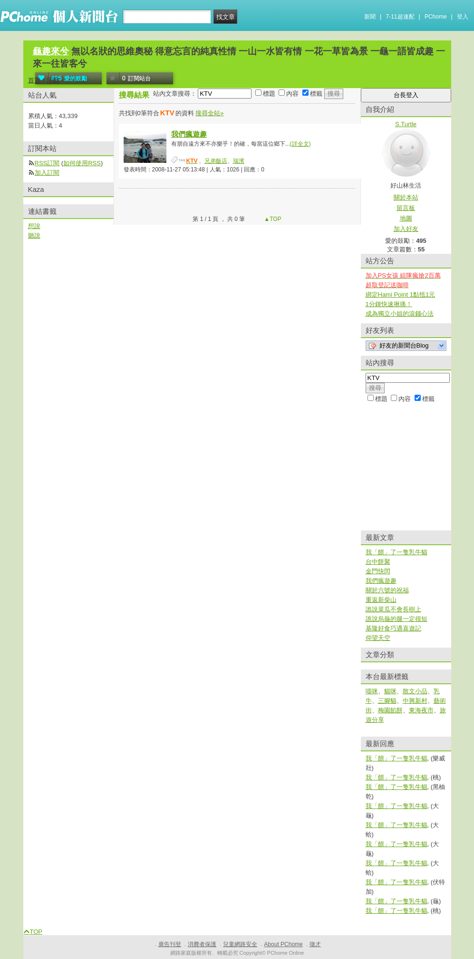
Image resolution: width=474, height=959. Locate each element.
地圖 (406, 218)
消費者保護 (202, 944)
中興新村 (415, 700)
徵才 (315, 944)
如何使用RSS (82, 163)
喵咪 (372, 691)
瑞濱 (238, 161)
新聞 (370, 16)
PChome (436, 16)
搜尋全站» (209, 113)
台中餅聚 (378, 561)
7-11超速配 (400, 16)
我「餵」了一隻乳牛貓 (396, 552)
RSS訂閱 (47, 163)
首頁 (34, 80)
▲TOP (271, 219)
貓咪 (390, 691)
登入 (462, 16)
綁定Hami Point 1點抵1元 (400, 294)
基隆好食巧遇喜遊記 (393, 628)
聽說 (34, 235)
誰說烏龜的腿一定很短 (396, 618)
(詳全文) (300, 143)
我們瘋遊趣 (189, 134)
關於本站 (406, 197)
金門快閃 (378, 571)
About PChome (283, 944)
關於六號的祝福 (387, 590)
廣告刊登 (169, 944)
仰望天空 (378, 637)
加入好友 (406, 228)
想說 (34, 226)
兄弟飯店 (215, 161)
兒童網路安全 (240, 944)
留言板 (406, 207)
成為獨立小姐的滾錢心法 (400, 313)
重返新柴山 (381, 599)
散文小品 (415, 691)
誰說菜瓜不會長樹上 (393, 609)
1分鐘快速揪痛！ (389, 304)
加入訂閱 (47, 172)
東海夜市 (421, 710)
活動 (53, 80)
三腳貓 (387, 700)
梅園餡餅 (390, 710)
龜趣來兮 (51, 51)
